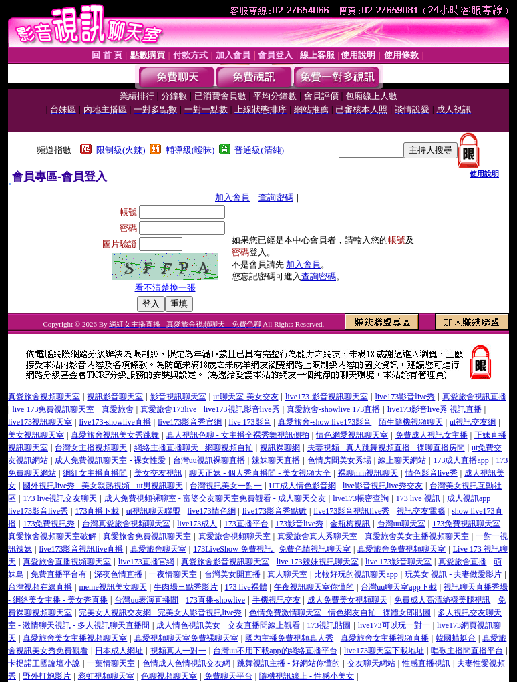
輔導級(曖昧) (190, 150)
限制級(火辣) (121, 150)
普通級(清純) (259, 150)
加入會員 (232, 197)
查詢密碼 (275, 197)
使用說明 (484, 174)
